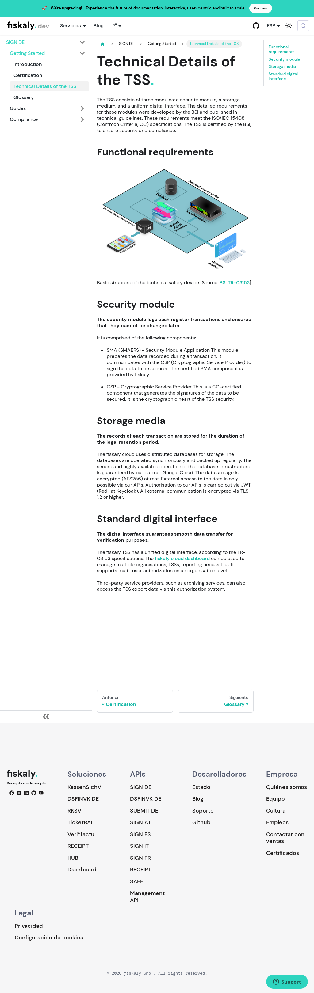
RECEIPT (78, 846)
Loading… (175, 636)
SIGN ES (140, 834)
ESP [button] (271, 25)
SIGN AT (140, 822)
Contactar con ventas (285, 838)
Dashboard (82, 869)
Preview (261, 8)
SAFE (136, 881)
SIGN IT (139, 846)
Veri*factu (80, 834)
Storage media (282, 66)
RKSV (74, 810)
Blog (99, 25)
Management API (147, 896)
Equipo (275, 798)
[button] (116, 26)
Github (201, 822)
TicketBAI (79, 822)
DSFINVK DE (83, 798)
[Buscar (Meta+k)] (303, 25)
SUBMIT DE (144, 810)
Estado (201, 787)
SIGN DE (140, 787)
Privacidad (29, 926)
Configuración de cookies (49, 937)
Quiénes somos (286, 787)
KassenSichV (84, 787)
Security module (284, 59)
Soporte (203, 810)
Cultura (275, 810)
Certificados (282, 853)
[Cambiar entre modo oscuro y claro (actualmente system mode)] (289, 26)
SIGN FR (140, 858)
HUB (72, 858)
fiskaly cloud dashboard (182, 558)
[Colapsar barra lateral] (46, 716)
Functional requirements (282, 50)
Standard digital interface (283, 76)
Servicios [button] (70, 25)
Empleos (277, 822)
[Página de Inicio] (103, 44)
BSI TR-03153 (235, 282)
